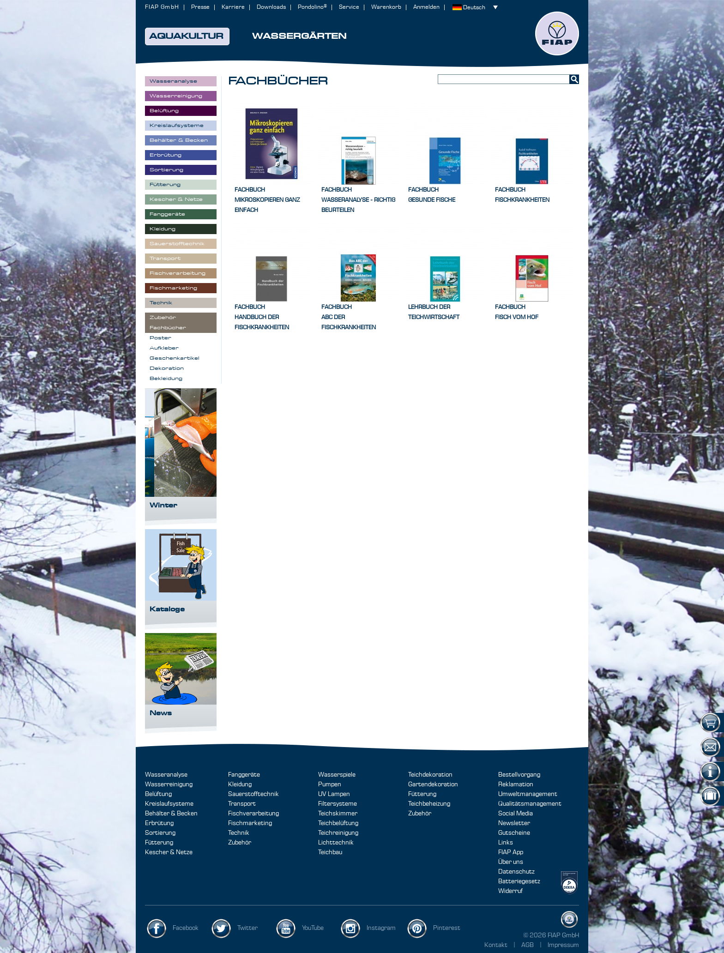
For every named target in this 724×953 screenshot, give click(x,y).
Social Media (515, 813)
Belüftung (158, 794)
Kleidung (240, 784)
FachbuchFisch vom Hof (516, 312)
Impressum (563, 945)
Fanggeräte (244, 774)
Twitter (247, 928)
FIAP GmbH (162, 7)
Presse (200, 7)
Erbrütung (159, 823)
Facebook (186, 928)
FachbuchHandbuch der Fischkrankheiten (262, 317)
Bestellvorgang (519, 774)
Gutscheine (514, 833)
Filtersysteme (337, 804)
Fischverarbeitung (253, 813)
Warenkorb (386, 7)
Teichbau (330, 852)
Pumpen (329, 784)
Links (505, 842)
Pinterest (446, 928)
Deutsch (474, 7)
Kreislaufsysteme (169, 804)
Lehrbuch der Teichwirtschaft (433, 312)
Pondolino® (312, 7)
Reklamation (515, 784)
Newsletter (514, 823)
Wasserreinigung (169, 784)
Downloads (271, 7)
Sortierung (160, 833)
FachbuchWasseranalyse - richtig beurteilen (358, 200)
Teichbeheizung (429, 804)
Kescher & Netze (169, 852)
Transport (242, 804)
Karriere (233, 7)
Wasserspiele (337, 774)
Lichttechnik (336, 842)
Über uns (510, 862)
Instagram (381, 928)
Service (349, 7)
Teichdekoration (430, 774)
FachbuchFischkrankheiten (522, 195)
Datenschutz (516, 871)
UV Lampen (334, 794)
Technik (238, 833)
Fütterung (159, 842)
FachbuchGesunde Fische (431, 195)
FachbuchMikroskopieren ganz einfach (267, 200)
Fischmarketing (250, 823)
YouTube (313, 928)
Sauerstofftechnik (253, 794)
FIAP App (510, 852)
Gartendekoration (433, 784)
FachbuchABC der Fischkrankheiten (348, 317)
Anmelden (426, 7)
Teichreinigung (338, 833)
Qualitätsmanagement (529, 804)
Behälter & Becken (171, 813)
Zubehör (239, 842)
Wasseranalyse (166, 774)
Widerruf (510, 891)
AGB (528, 945)
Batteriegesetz (519, 881)
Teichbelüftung (338, 823)
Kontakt (495, 945)
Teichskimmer (337, 813)
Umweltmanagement (527, 794)
